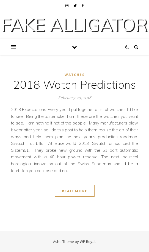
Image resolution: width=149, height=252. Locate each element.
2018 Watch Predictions (74, 84)
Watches (75, 74)
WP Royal (87, 241)
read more (74, 190)
